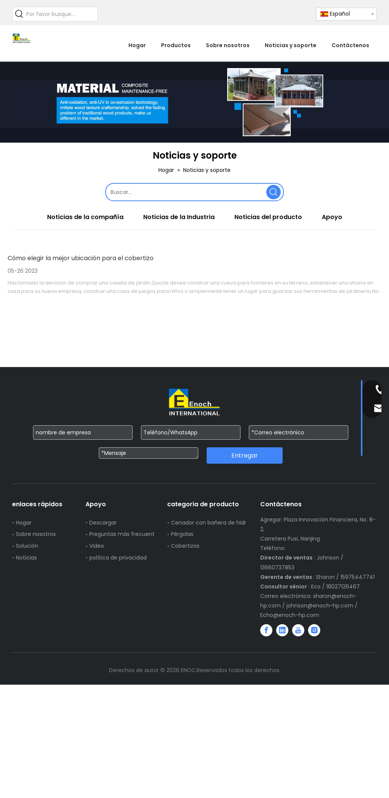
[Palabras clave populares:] (19, 14)
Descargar (103, 522)
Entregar (244, 455)
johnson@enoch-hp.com (319, 605)
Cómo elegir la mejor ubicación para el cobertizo (80, 258)
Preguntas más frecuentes (125, 534)
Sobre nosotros (36, 534)
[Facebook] (266, 630)
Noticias (26, 557)
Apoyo (332, 217)
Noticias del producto (268, 217)
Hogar (24, 522)
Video (96, 546)
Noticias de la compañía (85, 217)
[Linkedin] (282, 630)
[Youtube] (298, 630)
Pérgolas (182, 534)
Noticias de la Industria (179, 217)
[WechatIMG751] (194, 102)
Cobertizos (185, 546)
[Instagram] (314, 630)
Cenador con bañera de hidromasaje (220, 522)
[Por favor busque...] (61, 14)
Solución (27, 546)
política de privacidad (118, 557)
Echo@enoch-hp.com (289, 615)
